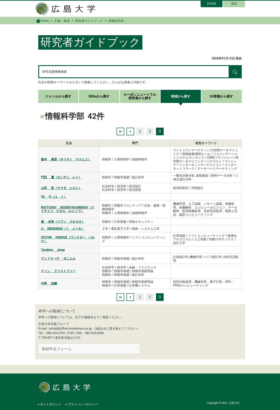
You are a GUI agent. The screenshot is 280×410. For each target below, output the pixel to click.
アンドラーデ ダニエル (58, 258)
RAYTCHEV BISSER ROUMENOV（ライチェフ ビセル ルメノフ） (67, 209)
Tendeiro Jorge (53, 250)
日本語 (211, 3)
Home (42, 20)
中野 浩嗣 (49, 283)
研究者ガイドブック (89, 21)
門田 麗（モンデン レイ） (61, 177)
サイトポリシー (50, 404)
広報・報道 (62, 21)
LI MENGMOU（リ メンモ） (62, 228)
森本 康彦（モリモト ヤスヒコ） (66, 159)
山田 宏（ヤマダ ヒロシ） (61, 188)
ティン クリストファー (58, 271)
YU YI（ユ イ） (53, 196)
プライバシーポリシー (83, 404)
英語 (234, 3)
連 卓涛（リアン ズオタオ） (62, 221)
